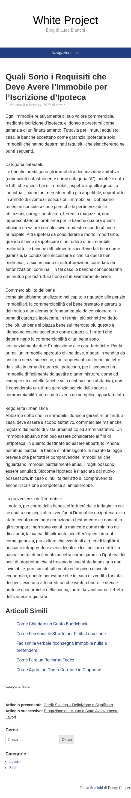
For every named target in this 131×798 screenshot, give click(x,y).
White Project (65, 20)
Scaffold (96, 788)
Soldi (26, 686)
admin (61, 105)
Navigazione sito (66, 53)
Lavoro (14, 761)
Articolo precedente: (59, 705)
